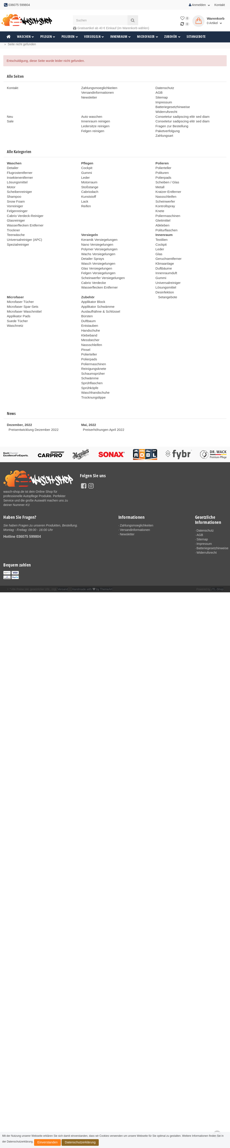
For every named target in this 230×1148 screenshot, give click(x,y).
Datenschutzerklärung (69, 1143)
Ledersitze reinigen (94, 123)
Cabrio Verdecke (92, 269)
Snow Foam (15, 194)
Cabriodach (89, 185)
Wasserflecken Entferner (24, 216)
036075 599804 (28, 513)
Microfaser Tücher (19, 287)
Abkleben (161, 216)
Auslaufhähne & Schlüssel (99, 296)
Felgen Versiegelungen (97, 260)
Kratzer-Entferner (167, 185)
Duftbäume (162, 256)
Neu (10, 114)
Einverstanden (43, 1143)
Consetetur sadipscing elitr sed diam (180, 114)
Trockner (13, 221)
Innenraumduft (165, 260)
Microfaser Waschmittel (23, 296)
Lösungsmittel (16, 177)
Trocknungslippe (92, 375)
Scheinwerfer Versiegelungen (101, 265)
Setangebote (196, 36)
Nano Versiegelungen (96, 234)
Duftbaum (88, 305)
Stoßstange (89, 181)
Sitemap (161, 96)
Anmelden (199, 5)
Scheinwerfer (164, 194)
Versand (62, 566)
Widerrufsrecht (165, 110)
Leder (85, 172)
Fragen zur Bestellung (170, 123)
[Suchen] (100, 20)
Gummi (86, 168)
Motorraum (88, 177)
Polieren (70, 36)
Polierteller (162, 163)
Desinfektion (163, 278)
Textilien (161, 230)
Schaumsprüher (92, 353)
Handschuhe (90, 314)
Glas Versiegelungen (95, 256)
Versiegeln (94, 36)
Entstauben (89, 309)
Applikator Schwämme (96, 291)
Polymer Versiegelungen (98, 238)
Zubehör (172, 36)
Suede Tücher (16, 305)
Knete (159, 203)
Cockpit (86, 163)
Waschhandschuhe (94, 371)
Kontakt (220, 5)
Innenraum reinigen (94, 118)
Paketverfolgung (166, 127)
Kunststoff (88, 190)
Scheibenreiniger (18, 185)
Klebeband (88, 318)
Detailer (12, 163)
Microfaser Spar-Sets (21, 291)
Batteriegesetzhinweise (171, 105)
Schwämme (89, 358)
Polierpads (162, 172)
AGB (158, 92)
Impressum (163, 101)
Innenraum (120, 36)
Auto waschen (91, 114)
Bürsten (86, 300)
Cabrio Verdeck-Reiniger (24, 207)
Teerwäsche (15, 225)
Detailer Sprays (91, 247)
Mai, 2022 (88, 402)
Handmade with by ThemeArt (89, 566)
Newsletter (88, 96)
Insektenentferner (19, 172)
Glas (158, 243)
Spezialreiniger (17, 234)
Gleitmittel (162, 212)
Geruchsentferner (167, 247)
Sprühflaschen (91, 362)
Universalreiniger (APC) (23, 230)
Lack (84, 194)
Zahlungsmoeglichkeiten (98, 87)
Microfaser (147, 36)
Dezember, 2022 (18, 402)
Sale (10, 118)
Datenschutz (164, 87)
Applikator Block (92, 287)
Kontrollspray (164, 199)
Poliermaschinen (166, 207)
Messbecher (89, 322)
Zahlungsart (163, 132)
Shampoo (13, 190)
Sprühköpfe (89, 367)
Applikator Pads (18, 300)
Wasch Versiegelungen (97, 252)
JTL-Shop (217, 566)
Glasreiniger (15, 212)
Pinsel (85, 331)
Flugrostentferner (19, 168)
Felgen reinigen (92, 127)
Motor (11, 181)
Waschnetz (14, 309)
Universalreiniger (167, 269)
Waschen (25, 36)
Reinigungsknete (92, 349)
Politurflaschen (165, 221)
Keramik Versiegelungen (98, 230)
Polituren (161, 168)
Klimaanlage (163, 252)
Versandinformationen (96, 92)
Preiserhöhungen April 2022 (102, 407)
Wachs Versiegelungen (97, 243)
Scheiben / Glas (166, 177)
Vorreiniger (14, 199)
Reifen (85, 199)
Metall (159, 181)
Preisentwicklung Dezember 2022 (32, 407)
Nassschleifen (165, 190)
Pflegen (47, 36)
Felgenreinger (16, 203)
